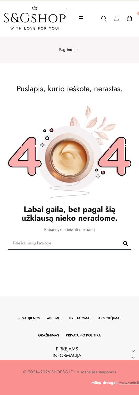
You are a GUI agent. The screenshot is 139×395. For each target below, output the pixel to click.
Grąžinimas (48, 335)
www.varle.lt (129, 383)
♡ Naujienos (28, 318)
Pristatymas (80, 318)
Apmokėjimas (110, 318)
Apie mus (55, 318)
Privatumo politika (83, 335)
